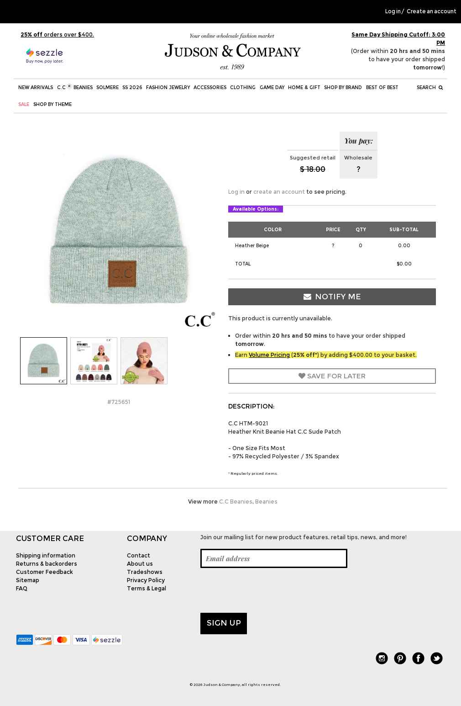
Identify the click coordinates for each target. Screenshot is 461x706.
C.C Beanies (75, 87)
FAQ (21, 588)
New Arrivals (35, 87)
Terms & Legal (146, 588)
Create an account (431, 11)
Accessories (210, 87)
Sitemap (27, 580)
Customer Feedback (44, 571)
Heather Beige (252, 246)
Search (430, 87)
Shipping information (45, 555)
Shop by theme (52, 104)
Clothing (243, 87)
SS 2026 (132, 87)
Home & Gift (304, 87)
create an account (279, 191)
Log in (393, 11)
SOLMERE (107, 87)
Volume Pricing (269, 354)
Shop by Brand (343, 87)
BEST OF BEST (382, 87)
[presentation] (269, 590)
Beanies (266, 501)
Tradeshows (144, 571)
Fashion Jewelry (168, 87)
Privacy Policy (146, 580)
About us (140, 563)
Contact (138, 555)
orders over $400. (57, 34)
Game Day (272, 87)
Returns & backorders (46, 563)
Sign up (224, 622)
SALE (23, 104)
